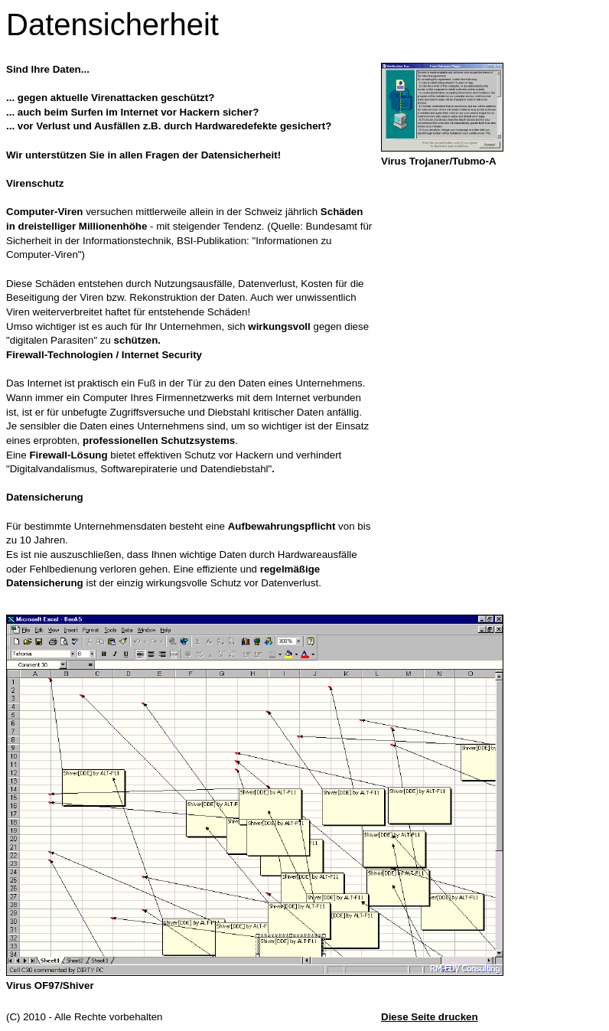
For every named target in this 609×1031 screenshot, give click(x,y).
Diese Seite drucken (429, 1017)
